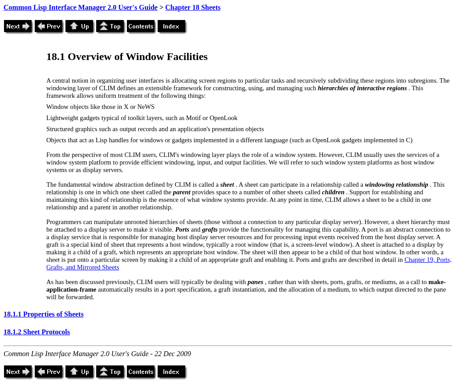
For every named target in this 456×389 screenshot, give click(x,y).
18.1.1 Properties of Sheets (44, 314)
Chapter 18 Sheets (192, 7)
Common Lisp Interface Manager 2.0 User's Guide (81, 7)
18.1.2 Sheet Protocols (37, 332)
